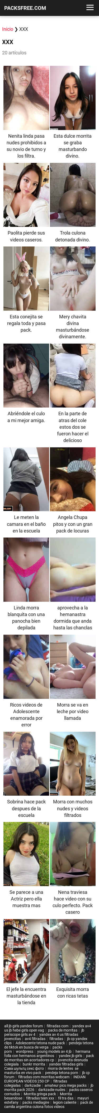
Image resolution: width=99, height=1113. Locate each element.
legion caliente (64, 1102)
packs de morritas (62, 1030)
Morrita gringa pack (40, 1094)
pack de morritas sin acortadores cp (49, 1058)
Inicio (7, 29)
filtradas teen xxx (40, 1098)
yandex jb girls (70, 1056)
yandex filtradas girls (66, 1064)
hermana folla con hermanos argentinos (47, 1053)
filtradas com (57, 1026)
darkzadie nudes (51, 1090)
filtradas (56, 1039)
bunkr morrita (34, 1064)
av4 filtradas (35, 1039)
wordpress (24, 1051)
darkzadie (33, 1085)
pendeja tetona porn (61, 1073)
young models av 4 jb (54, 1051)
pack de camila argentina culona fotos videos (48, 1104)
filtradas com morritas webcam (43, 1077)
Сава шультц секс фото (24, 1068)
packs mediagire (35, 1102)
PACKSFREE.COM (25, 8)
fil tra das (65, 1098)
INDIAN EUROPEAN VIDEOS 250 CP (45, 1079)
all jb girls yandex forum (23, 1026)
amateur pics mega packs (66, 1085)
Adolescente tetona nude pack (40, 1043)
